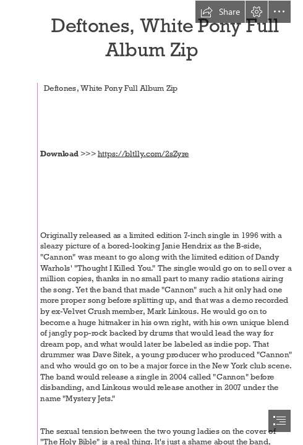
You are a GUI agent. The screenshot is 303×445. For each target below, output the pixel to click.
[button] (220, 12)
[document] (151, 222)
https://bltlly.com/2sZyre (143, 153)
